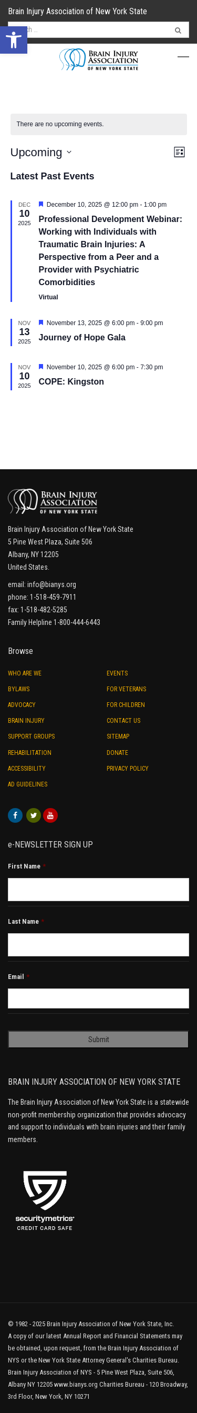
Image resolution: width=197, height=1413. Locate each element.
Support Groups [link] (31, 736)
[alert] (99, 124)
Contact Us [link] (123, 720)
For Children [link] (126, 705)
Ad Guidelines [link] (27, 784)
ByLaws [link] (18, 689)
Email (18, 977)
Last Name (26, 921)
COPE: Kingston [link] (71, 381)
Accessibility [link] (27, 768)
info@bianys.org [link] (51, 584)
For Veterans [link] (126, 689)
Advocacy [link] (22, 705)
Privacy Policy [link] (128, 768)
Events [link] (117, 673)
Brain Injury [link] (26, 720)
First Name (27, 866)
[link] (13, 40)
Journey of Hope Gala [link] (82, 337)
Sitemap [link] (118, 736)
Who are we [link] (25, 673)
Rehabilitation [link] (29, 752)
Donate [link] (117, 752)
